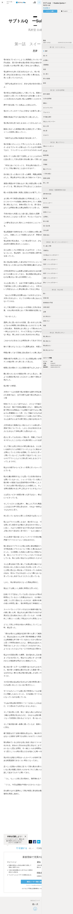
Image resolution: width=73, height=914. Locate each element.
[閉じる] (25, 836)
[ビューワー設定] (34, 2)
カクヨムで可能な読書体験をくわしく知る (35, 888)
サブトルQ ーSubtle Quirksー (54, 3)
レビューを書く (50, 11)
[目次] (39, 2)
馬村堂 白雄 (46, 5)
